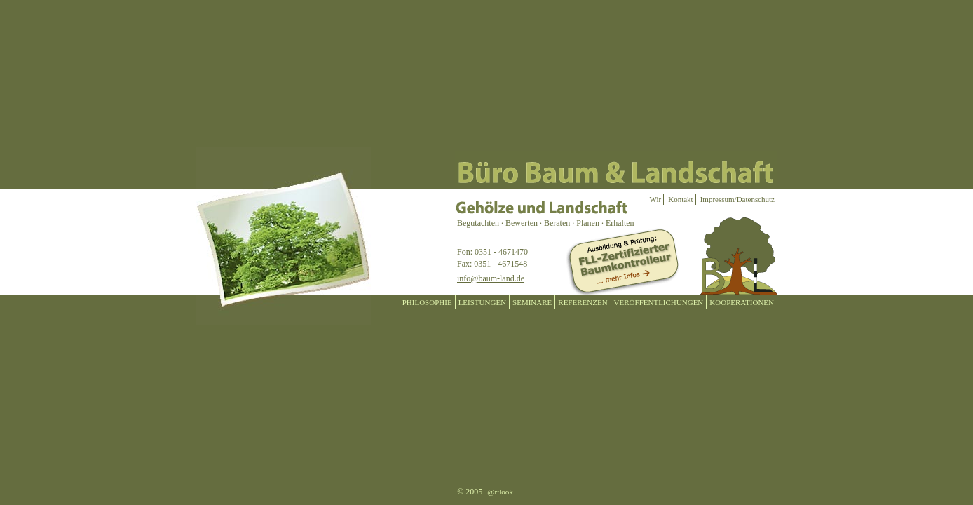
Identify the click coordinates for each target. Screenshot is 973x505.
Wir (656, 199)
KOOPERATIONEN (741, 302)
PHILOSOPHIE (427, 302)
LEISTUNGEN (482, 302)
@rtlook (499, 491)
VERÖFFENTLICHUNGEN (659, 302)
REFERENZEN (582, 302)
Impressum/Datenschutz (737, 199)
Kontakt (680, 199)
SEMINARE (532, 302)
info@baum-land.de (490, 278)
